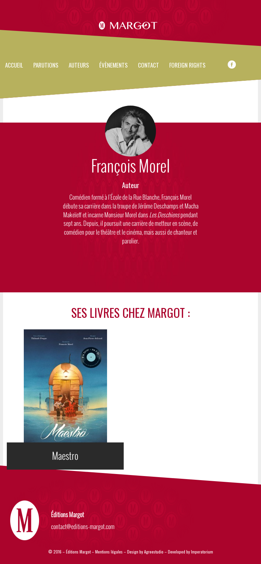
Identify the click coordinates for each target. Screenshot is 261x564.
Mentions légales (109, 551)
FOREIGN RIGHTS (187, 65)
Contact (148, 65)
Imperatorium (202, 551)
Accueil (14, 65)
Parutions (45, 65)
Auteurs (79, 65)
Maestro (65, 456)
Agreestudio (154, 551)
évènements (113, 65)
